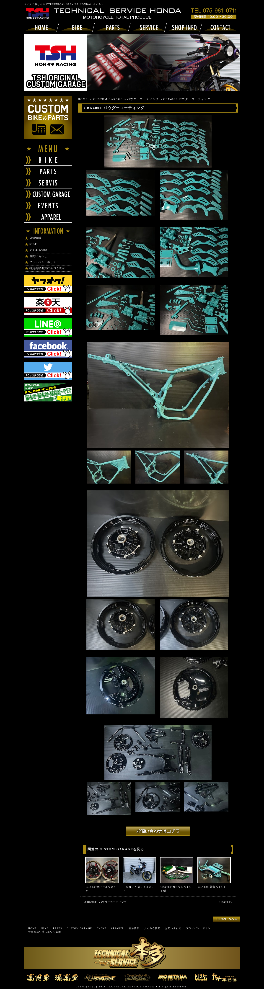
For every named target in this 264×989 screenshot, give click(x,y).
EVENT (101, 928)
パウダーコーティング (143, 99)
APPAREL (117, 928)
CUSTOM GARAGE (108, 99)
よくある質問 (38, 250)
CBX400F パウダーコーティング (106, 902)
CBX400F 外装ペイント (212, 887)
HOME (83, 99)
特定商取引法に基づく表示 (47, 268)
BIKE (44, 928)
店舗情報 (35, 238)
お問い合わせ (38, 256)
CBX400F (225, 902)
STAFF (34, 244)
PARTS (57, 928)
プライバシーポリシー (44, 262)
